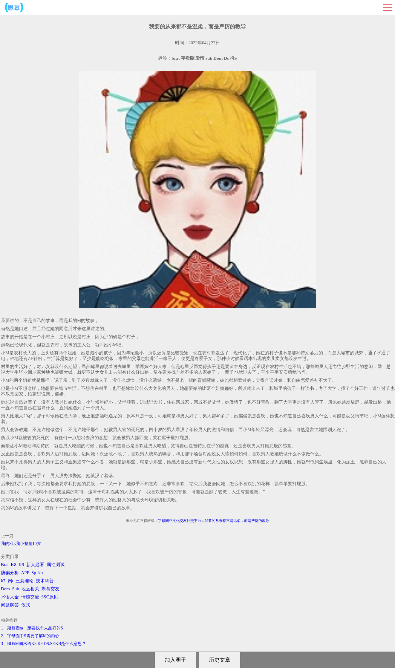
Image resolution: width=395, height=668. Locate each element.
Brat (5, 564)
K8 (13, 564)
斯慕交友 (50, 588)
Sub (15, 588)
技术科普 (45, 580)
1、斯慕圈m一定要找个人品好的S (32, 628)
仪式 (25, 605)
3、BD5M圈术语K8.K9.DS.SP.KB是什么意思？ (43, 643)
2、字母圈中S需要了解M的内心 (30, 636)
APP (25, 572)
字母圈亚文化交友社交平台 (179, 521)
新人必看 (35, 564)
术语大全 (10, 597)
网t (10, 580)
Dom (5, 588)
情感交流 (30, 597)
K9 (21, 564)
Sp (33, 572)
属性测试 (56, 564)
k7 (3, 580)
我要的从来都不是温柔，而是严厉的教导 (237, 521)
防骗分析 (10, 572)
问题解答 (10, 605)
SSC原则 (49, 597)
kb (40, 572)
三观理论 (24, 580)
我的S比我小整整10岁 (21, 543)
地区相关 (30, 588)
